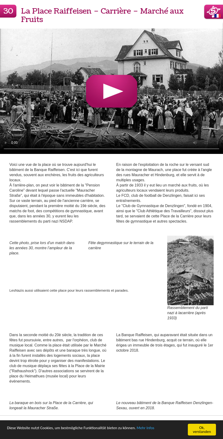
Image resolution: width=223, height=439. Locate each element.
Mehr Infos (145, 428)
